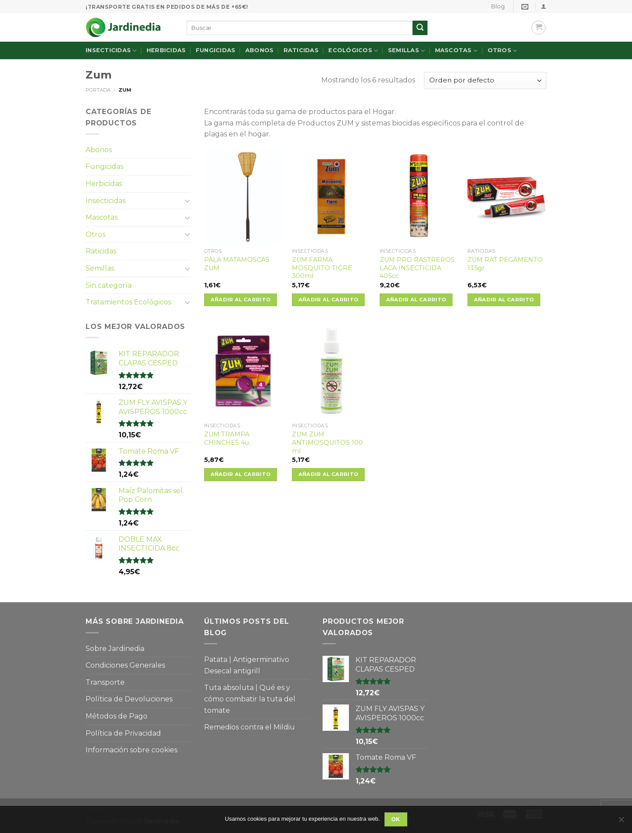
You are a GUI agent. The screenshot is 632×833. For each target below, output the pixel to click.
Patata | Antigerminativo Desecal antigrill (246, 665)
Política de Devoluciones (129, 699)
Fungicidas (216, 50)
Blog (498, 6)
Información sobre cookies (131, 750)
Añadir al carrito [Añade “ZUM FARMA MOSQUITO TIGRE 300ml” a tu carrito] (328, 300)
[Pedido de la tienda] (485, 80)
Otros (502, 50)
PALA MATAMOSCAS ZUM (236, 264)
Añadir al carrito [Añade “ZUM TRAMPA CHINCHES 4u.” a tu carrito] (241, 474)
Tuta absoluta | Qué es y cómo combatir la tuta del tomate (249, 698)
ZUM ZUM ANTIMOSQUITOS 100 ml (327, 442)
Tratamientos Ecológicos (128, 302)
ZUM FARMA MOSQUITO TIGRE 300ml (322, 268)
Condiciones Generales (125, 665)
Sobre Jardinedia (115, 648)
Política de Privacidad (123, 733)
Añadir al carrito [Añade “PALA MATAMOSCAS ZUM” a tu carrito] (241, 300)
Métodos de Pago (116, 716)
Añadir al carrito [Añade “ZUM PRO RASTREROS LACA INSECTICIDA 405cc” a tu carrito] (416, 300)
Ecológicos (353, 50)
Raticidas (301, 50)
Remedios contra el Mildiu (249, 727)
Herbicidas (166, 50)
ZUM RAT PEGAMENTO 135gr (505, 264)
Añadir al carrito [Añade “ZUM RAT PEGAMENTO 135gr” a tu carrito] (504, 300)
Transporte (105, 682)
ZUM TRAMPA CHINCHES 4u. (227, 438)
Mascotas (456, 50)
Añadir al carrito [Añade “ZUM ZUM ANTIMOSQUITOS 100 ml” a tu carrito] (328, 474)
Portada (98, 90)
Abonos (259, 50)
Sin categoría (109, 285)
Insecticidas (111, 50)
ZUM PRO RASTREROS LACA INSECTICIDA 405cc (417, 268)
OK (395, 819)
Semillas (406, 50)
